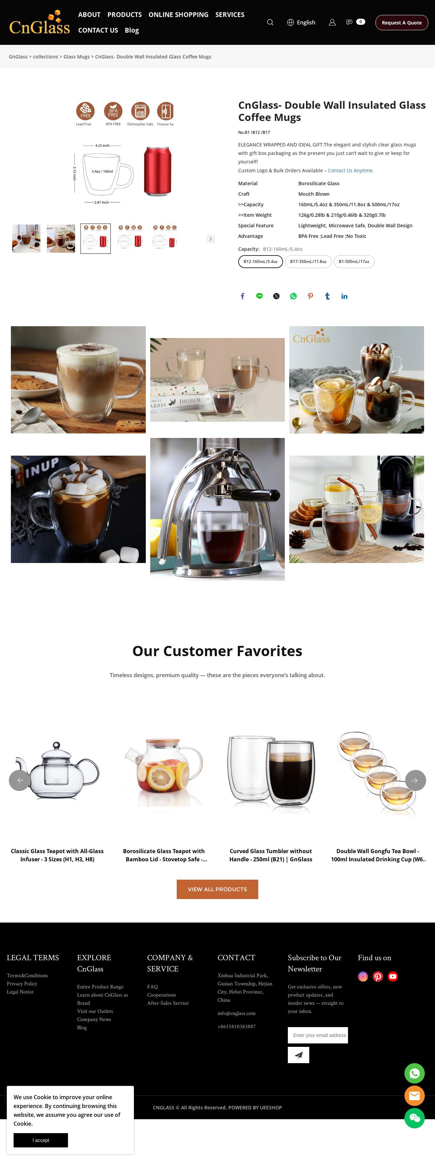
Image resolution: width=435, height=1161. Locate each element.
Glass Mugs (77, 56)
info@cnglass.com (237, 1057)
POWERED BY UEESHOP (255, 1152)
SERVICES (229, 14)
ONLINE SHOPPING (179, 14)
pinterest (311, 297)
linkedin (345, 297)
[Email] (318, 1080)
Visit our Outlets (95, 1055)
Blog (132, 30)
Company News (94, 1063)
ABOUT (89, 14)
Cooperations (161, 1039)
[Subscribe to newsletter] (298, 1099)
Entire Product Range (100, 1031)
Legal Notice (20, 1036)
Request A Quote (402, 22)
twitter (277, 297)
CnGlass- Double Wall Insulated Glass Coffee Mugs (153, 56)
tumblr (328, 297)
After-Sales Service (168, 1047)
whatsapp (294, 297)
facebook (243, 297)
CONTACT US (98, 30)
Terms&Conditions (27, 1019)
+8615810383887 (237, 1070)
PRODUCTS (124, 14)
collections (45, 56)
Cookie (42, 1097)
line (260, 297)
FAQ (152, 1031)
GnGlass (18, 56)
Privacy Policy (22, 1028)
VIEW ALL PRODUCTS (217, 934)
